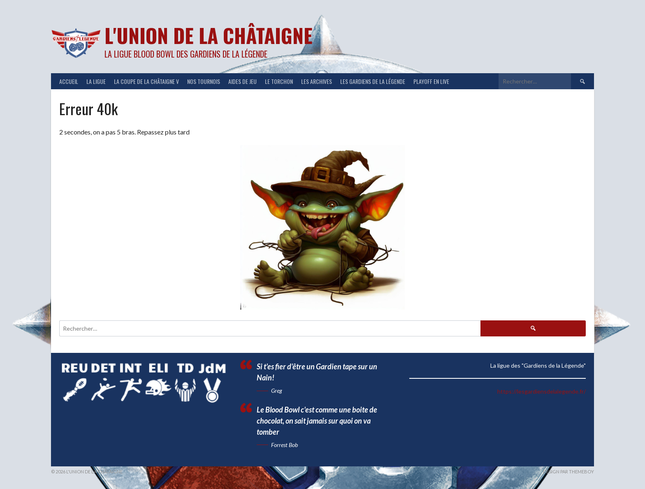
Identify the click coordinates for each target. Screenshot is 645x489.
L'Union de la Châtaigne (208, 35)
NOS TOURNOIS (203, 81)
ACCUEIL (68, 81)
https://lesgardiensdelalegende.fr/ (541, 391)
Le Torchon (279, 81)
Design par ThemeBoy (568, 471)
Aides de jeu (242, 81)
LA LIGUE (96, 81)
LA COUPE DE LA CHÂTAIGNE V (146, 81)
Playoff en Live (431, 81)
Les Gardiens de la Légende (372, 81)
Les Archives (316, 81)
